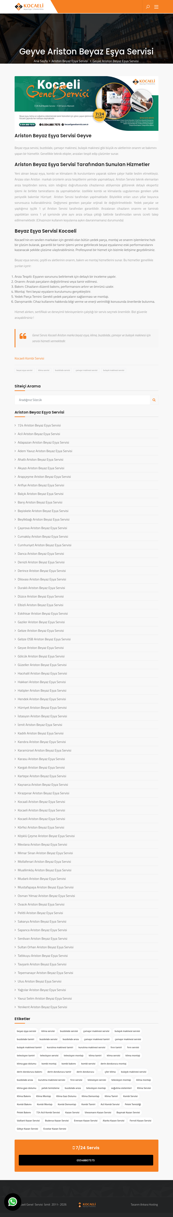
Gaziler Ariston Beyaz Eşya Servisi (41, 621)
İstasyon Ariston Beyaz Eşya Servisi (42, 716)
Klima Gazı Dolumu (66, 1096)
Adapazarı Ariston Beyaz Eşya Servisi (43, 442)
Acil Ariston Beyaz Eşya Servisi (39, 433)
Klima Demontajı (90, 1096)
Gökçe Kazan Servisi (27, 1129)
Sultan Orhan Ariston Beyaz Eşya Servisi (46, 947)
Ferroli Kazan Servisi (140, 1120)
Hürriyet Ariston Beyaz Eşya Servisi (42, 707)
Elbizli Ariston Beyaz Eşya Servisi (40, 604)
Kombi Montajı (44, 1104)
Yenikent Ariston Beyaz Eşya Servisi (42, 1006)
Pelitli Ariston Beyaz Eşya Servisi (40, 912)
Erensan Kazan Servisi (85, 1120)
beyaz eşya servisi (24, 370)
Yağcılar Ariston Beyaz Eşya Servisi (42, 989)
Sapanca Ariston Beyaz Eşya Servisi (42, 929)
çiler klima (110, 1072)
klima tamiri (95, 1055)
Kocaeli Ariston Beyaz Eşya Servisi (41, 810)
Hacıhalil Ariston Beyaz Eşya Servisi (42, 673)
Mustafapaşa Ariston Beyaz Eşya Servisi (46, 887)
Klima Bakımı (24, 1096)
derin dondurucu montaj (113, 1064)
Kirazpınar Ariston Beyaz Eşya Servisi (43, 793)
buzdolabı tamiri (25, 1039)
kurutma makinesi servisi (91, 1047)
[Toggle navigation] (156, 7)
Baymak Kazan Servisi (128, 1112)
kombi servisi (88, 1064)
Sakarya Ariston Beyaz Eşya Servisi (42, 921)
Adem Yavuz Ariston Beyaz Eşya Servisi (45, 450)
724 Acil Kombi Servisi (48, 1112)
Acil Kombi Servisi (110, 1104)
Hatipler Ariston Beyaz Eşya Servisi (42, 690)
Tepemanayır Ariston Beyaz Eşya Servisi (45, 972)
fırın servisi (133, 1047)
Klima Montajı (43, 1096)
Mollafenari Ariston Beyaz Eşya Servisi (44, 861)
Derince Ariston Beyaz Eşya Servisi (42, 570)
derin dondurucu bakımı (29, 1072)
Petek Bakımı (24, 1112)
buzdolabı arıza (71, 1039)
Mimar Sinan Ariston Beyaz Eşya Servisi (45, 852)
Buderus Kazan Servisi (57, 1120)
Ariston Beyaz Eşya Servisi (70, 60)
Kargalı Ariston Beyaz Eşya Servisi (41, 767)
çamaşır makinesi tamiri (96, 1039)
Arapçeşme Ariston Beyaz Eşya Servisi (44, 476)
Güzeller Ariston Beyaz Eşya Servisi (42, 664)
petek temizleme (51, 1088)
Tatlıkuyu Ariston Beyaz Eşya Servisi (43, 955)
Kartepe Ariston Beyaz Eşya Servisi (42, 775)
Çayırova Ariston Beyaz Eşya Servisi (42, 527)
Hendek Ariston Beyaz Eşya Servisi (42, 698)
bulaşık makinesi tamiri (29, 1047)
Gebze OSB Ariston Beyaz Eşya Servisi (44, 639)
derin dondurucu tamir (59, 1072)
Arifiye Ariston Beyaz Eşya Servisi (41, 485)
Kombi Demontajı (67, 1104)
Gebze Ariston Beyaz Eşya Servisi (41, 630)
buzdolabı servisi (62, 370)
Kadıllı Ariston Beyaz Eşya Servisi (41, 733)
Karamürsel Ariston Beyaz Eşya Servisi (44, 750)
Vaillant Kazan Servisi (28, 1120)
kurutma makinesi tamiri (60, 1047)
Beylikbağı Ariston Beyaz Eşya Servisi (43, 519)
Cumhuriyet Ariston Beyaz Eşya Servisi (44, 544)
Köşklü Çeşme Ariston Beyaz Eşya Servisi (46, 835)
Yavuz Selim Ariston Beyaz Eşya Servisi (45, 998)
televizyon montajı (73, 1055)
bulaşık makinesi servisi (113, 370)
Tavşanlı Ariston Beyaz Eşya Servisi (42, 964)
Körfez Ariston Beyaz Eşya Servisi (41, 827)
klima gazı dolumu (26, 1064)
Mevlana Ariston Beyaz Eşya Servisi (42, 844)
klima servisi (43, 370)
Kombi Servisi (130, 1096)
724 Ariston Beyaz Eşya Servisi (39, 425)
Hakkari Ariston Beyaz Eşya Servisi (42, 681)
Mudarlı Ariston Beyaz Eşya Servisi (42, 878)
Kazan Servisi (72, 1112)
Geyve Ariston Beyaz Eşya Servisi (41, 647)
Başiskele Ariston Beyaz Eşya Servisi (43, 510)
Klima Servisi (144, 1088)
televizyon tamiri (26, 1055)
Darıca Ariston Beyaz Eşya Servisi (41, 553)
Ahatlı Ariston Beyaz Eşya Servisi (40, 459)
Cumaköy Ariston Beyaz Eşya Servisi (43, 536)
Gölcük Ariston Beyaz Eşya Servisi (41, 656)
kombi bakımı (69, 1064)
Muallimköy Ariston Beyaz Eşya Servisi (44, 870)
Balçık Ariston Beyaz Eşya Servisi (40, 493)
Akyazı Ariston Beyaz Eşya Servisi (41, 467)
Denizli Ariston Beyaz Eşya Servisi (41, 562)
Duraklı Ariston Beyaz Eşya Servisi (41, 587)
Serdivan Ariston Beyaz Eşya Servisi (42, 938)
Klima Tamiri (111, 1096)
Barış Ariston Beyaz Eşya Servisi (40, 502)
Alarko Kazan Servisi (113, 1120)
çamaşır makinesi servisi (86, 370)
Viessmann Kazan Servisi (98, 1112)
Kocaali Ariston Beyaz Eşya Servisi (41, 801)
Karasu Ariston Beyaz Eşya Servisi (41, 758)
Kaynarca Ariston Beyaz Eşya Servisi (43, 784)
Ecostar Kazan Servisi (54, 1129)
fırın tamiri (116, 1047)
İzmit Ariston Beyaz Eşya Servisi (40, 724)
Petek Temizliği (133, 1104)
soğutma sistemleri (121, 1088)
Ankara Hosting (149, 1204)
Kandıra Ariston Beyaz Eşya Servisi (42, 741)
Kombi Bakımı (24, 1104)
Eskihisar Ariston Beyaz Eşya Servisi (43, 613)
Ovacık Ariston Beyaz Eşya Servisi (41, 904)
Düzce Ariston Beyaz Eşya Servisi (41, 596)
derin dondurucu (85, 1072)
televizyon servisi (49, 1055)
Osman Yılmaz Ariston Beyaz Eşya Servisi (46, 895)
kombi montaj (49, 1064)
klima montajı (132, 1055)
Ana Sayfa (40, 60)
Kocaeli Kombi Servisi (29, 358)
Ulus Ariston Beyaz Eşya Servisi (39, 981)
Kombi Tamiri (88, 1104)
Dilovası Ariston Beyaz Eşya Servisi (42, 579)
